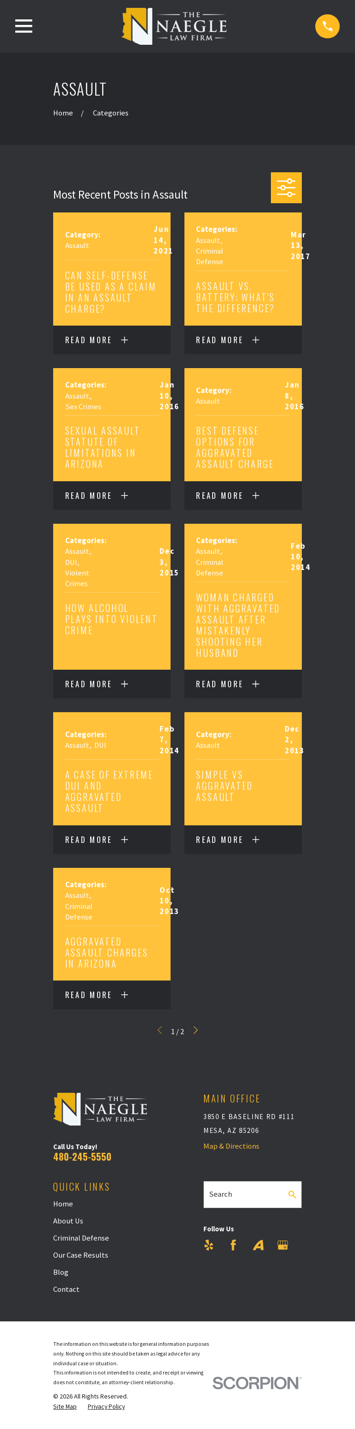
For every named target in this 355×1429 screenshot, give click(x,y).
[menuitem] (65, 1406)
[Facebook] (233, 1245)
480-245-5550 (82, 1156)
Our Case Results (80, 1255)
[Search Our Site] (292, 1195)
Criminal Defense (81, 1238)
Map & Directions (231, 1146)
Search (220, 1194)
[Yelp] (208, 1245)
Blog (60, 1272)
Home (63, 1204)
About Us (68, 1221)
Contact (66, 1289)
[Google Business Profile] (282, 1245)
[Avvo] (258, 1245)
